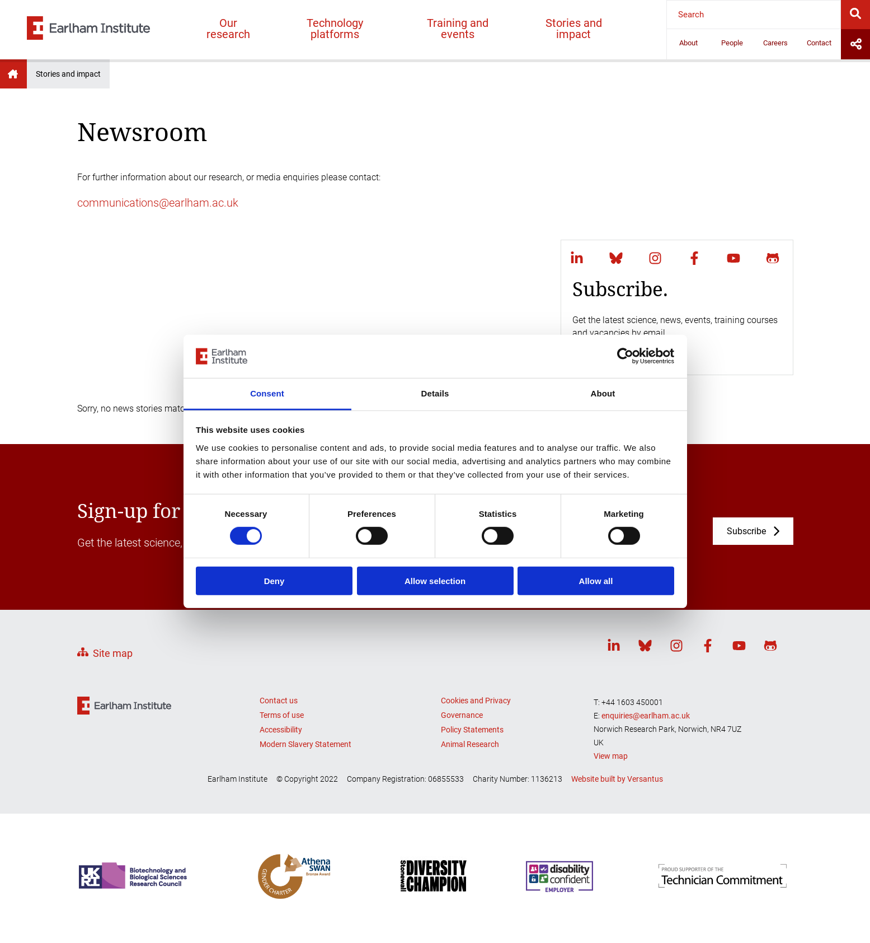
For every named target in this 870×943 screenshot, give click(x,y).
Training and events (457, 28)
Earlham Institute (13, 73)
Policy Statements (472, 730)
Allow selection (435, 580)
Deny (274, 580)
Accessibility (281, 730)
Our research (228, 28)
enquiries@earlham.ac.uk (645, 715)
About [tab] (603, 393)
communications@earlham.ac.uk (157, 202)
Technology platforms (335, 28)
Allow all (596, 580)
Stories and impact (573, 28)
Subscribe (746, 531)
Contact (819, 43)
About (688, 43)
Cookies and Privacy (476, 700)
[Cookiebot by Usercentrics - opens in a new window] (625, 356)
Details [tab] (435, 393)
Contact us (279, 700)
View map (611, 755)
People (732, 43)
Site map (113, 653)
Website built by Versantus (617, 778)
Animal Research (470, 744)
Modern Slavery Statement (305, 744)
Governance (462, 715)
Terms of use (282, 715)
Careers (775, 43)
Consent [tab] (267, 393)
